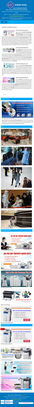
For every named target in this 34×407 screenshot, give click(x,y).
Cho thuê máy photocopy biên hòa (22, 30)
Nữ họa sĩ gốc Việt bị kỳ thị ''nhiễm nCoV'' (7, 188)
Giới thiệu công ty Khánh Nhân (8, 118)
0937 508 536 (7, 400)
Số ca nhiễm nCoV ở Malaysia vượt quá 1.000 (8, 165)
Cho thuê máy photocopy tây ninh (22, 77)
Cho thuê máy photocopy (6, 230)
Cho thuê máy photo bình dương (6, 269)
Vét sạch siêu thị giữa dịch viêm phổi (7, 227)
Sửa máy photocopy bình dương (6, 287)
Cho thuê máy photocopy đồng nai (22, 47)
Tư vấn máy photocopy (12, 27)
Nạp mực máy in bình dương (5, 304)
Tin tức (2, 126)
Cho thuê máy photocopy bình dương (7, 249)
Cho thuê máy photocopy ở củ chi (22, 63)
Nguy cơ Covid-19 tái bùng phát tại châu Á (8, 208)
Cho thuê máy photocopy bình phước (7, 322)
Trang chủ (4, 27)
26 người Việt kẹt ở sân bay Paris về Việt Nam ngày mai (10, 145)
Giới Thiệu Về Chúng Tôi (5, 98)
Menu (4, 22)
